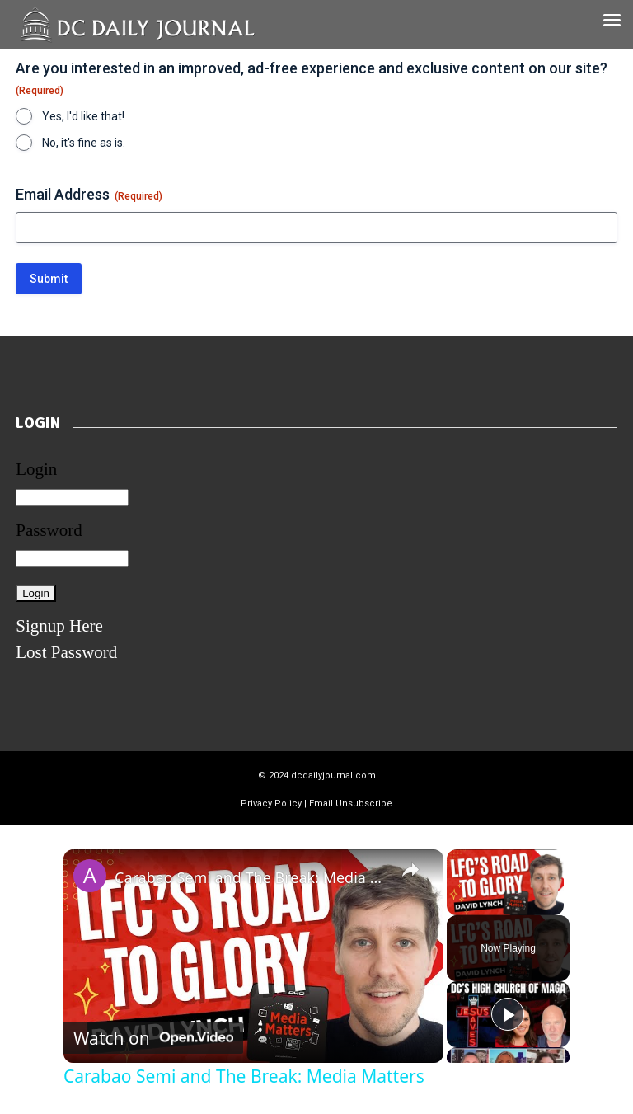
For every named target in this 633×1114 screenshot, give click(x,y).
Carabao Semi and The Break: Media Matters (251, 877)
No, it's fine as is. (83, 142)
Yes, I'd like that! (83, 116)
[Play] (507, 1014)
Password (49, 530)
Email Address (89, 195)
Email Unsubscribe (350, 803)
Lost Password (66, 652)
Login (36, 469)
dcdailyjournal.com (333, 775)
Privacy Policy (271, 803)
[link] (89, 875)
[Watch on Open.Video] (153, 1038)
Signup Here (59, 626)
